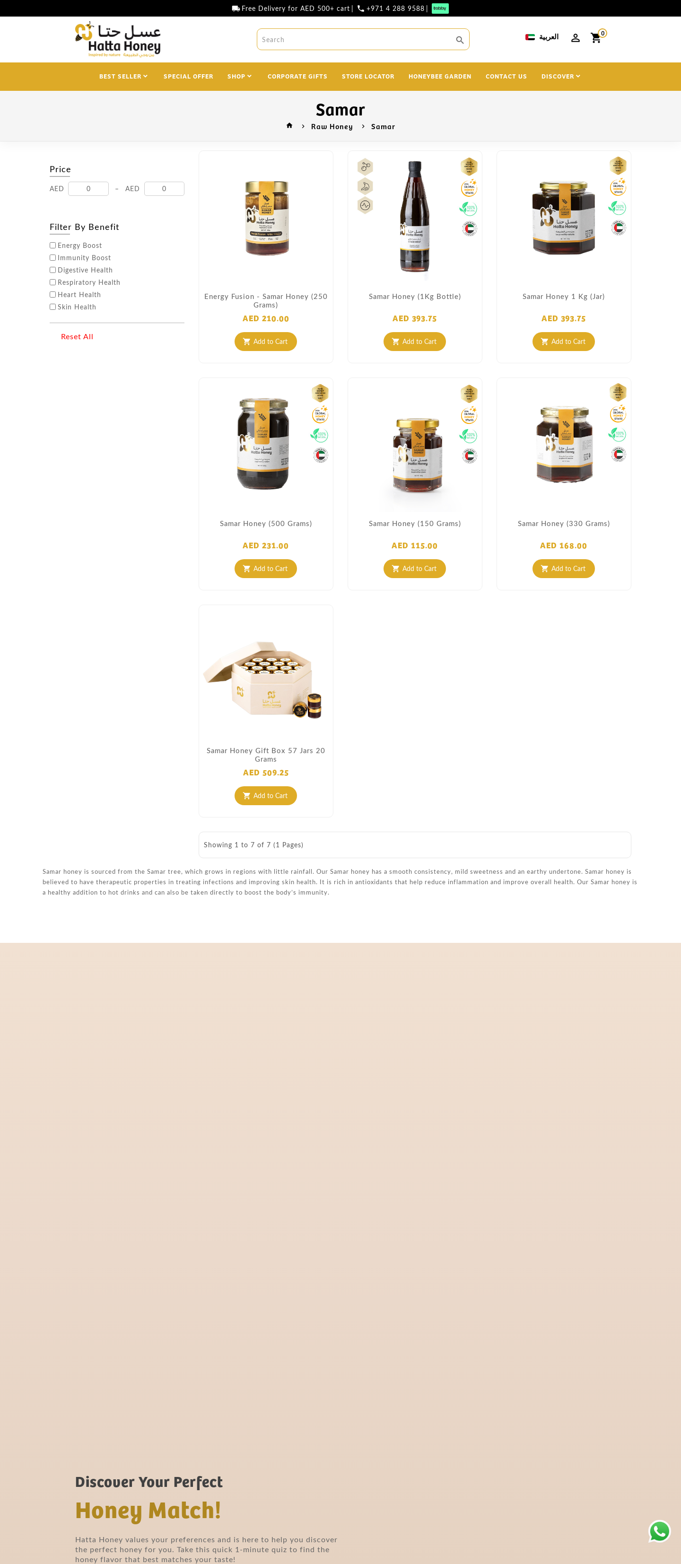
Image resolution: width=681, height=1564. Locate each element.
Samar (383, 126)
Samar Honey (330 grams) (564, 523)
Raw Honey (332, 126)
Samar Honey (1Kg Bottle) (415, 296)
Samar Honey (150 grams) (415, 523)
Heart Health (79, 294)
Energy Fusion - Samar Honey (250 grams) (266, 300)
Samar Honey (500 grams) (266, 523)
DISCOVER (557, 75)
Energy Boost (80, 245)
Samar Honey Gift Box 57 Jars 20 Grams (266, 754)
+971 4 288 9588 (396, 8)
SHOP (236, 75)
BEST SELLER (120, 75)
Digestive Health (85, 270)
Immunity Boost (84, 258)
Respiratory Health (89, 282)
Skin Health (77, 307)
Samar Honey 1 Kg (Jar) (564, 296)
